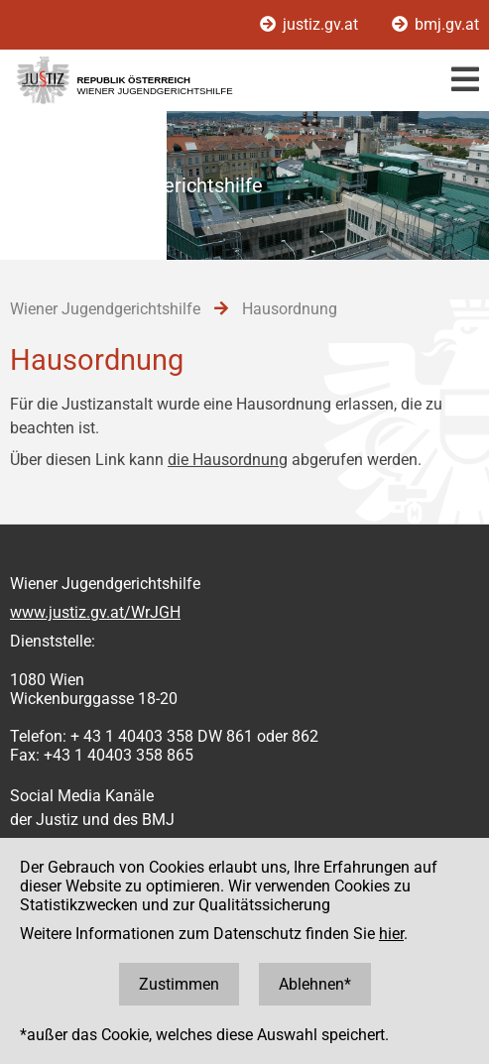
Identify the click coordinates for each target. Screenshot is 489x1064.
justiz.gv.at (311, 24)
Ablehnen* (315, 984)
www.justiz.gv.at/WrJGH (95, 612)
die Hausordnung (228, 459)
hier (391, 933)
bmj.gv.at (435, 24)
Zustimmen (179, 984)
